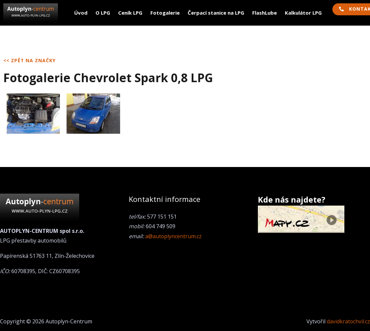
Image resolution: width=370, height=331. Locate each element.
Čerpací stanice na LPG (216, 12)
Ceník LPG (130, 12)
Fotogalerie (165, 12)
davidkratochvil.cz (348, 321)
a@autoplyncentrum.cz (173, 236)
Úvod (81, 12)
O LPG (102, 12)
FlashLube (264, 12)
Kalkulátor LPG (303, 12)
